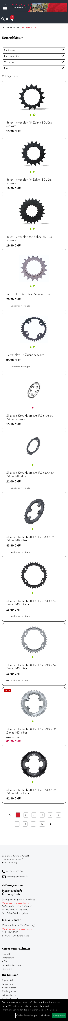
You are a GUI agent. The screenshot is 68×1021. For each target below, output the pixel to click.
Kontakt (6, 954)
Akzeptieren (59, 1015)
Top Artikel (7, 980)
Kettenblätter (29, 28)
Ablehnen (45, 1015)
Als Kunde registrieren (12, 999)
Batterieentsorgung (11, 965)
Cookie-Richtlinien (48, 1010)
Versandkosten (9, 988)
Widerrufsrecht (9, 995)
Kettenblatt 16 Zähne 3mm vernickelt (29, 294)
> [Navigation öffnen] (5, 7)
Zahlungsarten (9, 991)
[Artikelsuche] (3, 19)
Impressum (7, 969)
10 (42, 824)
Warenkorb (7, 984)
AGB (4, 961)
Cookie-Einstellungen (26, 1015)
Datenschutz (8, 958)
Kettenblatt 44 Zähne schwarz (25, 355)
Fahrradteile (13, 28)
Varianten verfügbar (20, 306)
